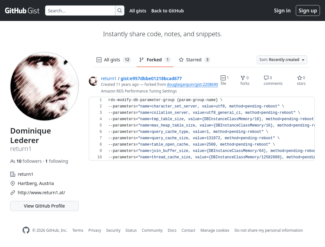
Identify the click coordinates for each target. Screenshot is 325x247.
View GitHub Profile (44, 206)
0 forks (244, 80)
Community (152, 230)
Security (113, 230)
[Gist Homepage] (22, 10)
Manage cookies (214, 230)
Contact (188, 230)
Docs (172, 230)
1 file (225, 80)
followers (26, 161)
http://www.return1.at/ (41, 192)
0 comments (273, 80)
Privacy (95, 230)
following (56, 161)
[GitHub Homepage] (26, 230)
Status (131, 230)
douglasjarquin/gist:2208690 (192, 84)
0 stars (301, 80)
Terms (77, 230)
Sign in (282, 10)
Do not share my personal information (269, 230)
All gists (137, 11)
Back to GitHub (167, 11)
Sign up (308, 10)
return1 (109, 78)
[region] (202, 129)
